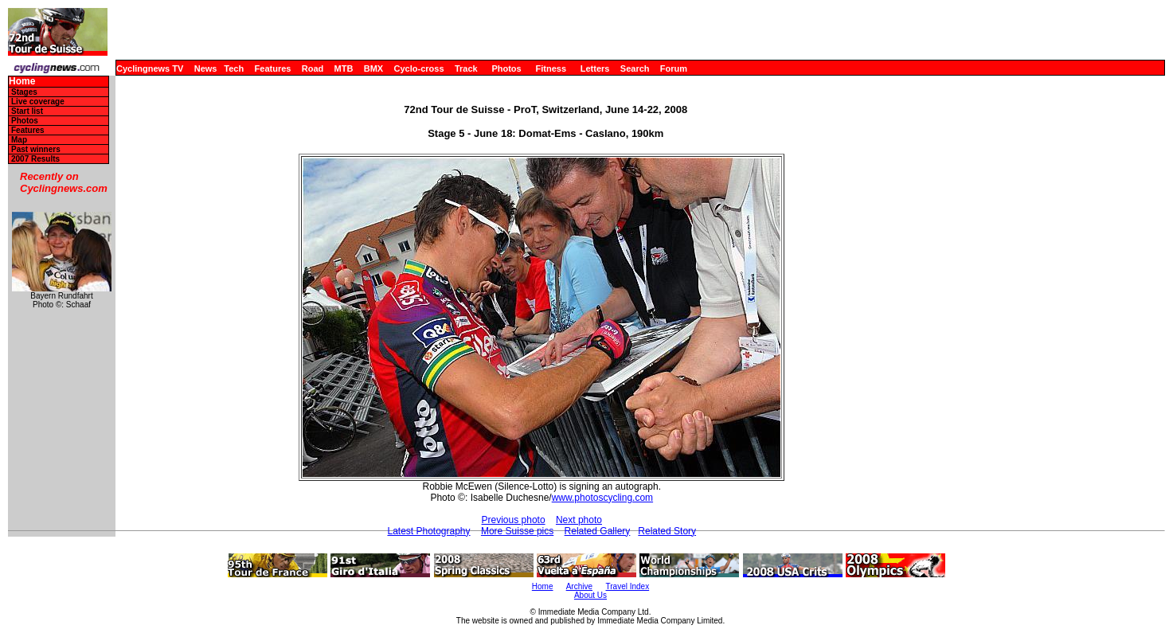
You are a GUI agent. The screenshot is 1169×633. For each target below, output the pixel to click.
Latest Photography (428, 531)
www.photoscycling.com (602, 497)
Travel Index (628, 586)
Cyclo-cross (419, 68)
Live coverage (38, 101)
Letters (595, 68)
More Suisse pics (517, 531)
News (205, 68)
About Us (590, 595)
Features (273, 68)
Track (466, 68)
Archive (579, 586)
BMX (373, 68)
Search (635, 68)
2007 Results (35, 158)
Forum (673, 68)
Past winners (36, 149)
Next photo (579, 520)
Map (19, 139)
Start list (27, 111)
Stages (24, 92)
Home (22, 81)
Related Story (667, 531)
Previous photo (513, 520)
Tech (234, 68)
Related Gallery (598, 531)
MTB (344, 68)
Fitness (550, 68)
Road (313, 68)
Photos (506, 68)
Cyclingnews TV (149, 68)
